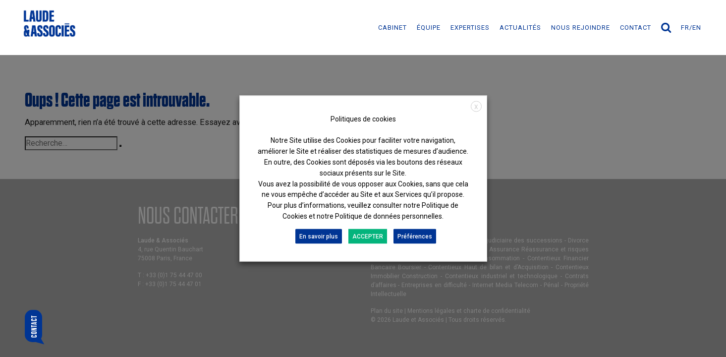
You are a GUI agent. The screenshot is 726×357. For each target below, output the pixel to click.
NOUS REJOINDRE (580, 27)
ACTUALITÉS (520, 27)
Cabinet (392, 27)
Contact (635, 27)
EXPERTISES (470, 27)
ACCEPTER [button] (367, 236)
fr (685, 27)
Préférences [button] (414, 236)
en (696, 27)
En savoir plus (318, 236)
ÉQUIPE (429, 27)
